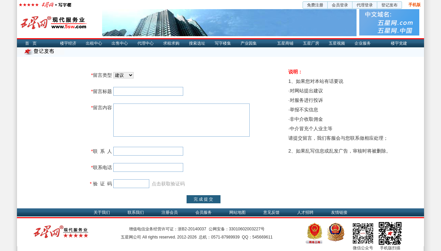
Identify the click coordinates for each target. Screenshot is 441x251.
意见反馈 (271, 212)
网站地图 (237, 212)
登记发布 (389, 5)
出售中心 (120, 43)
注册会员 (169, 212)
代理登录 (365, 5)
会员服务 (203, 212)
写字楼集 (223, 43)
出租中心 (94, 43)
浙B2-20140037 (192, 229)
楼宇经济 (68, 43)
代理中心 (145, 43)
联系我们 (136, 212)
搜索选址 (197, 43)
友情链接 (339, 212)
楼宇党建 (399, 43)
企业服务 (362, 43)
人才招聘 (305, 212)
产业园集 (249, 43)
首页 (32, 43)
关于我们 (102, 212)
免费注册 (315, 5)
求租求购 (171, 43)
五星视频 (337, 43)
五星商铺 (285, 43)
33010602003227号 (247, 229)
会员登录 (340, 5)
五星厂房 (311, 43)
